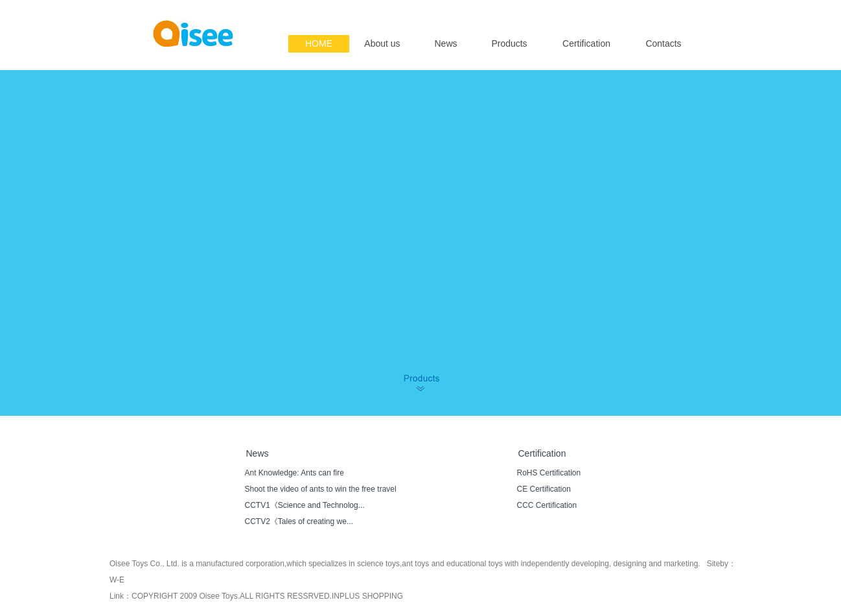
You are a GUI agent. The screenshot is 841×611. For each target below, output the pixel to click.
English (649, 10)
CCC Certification (547, 505)
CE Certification (544, 489)
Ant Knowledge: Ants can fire (294, 472)
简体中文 (684, 10)
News (445, 43)
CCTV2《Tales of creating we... (299, 521)
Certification (586, 43)
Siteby (717, 563)
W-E (116, 579)
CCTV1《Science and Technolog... (305, 505)
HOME (318, 43)
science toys (378, 563)
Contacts (663, 43)
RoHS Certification (549, 472)
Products (509, 43)
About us (382, 43)
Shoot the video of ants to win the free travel (321, 489)
